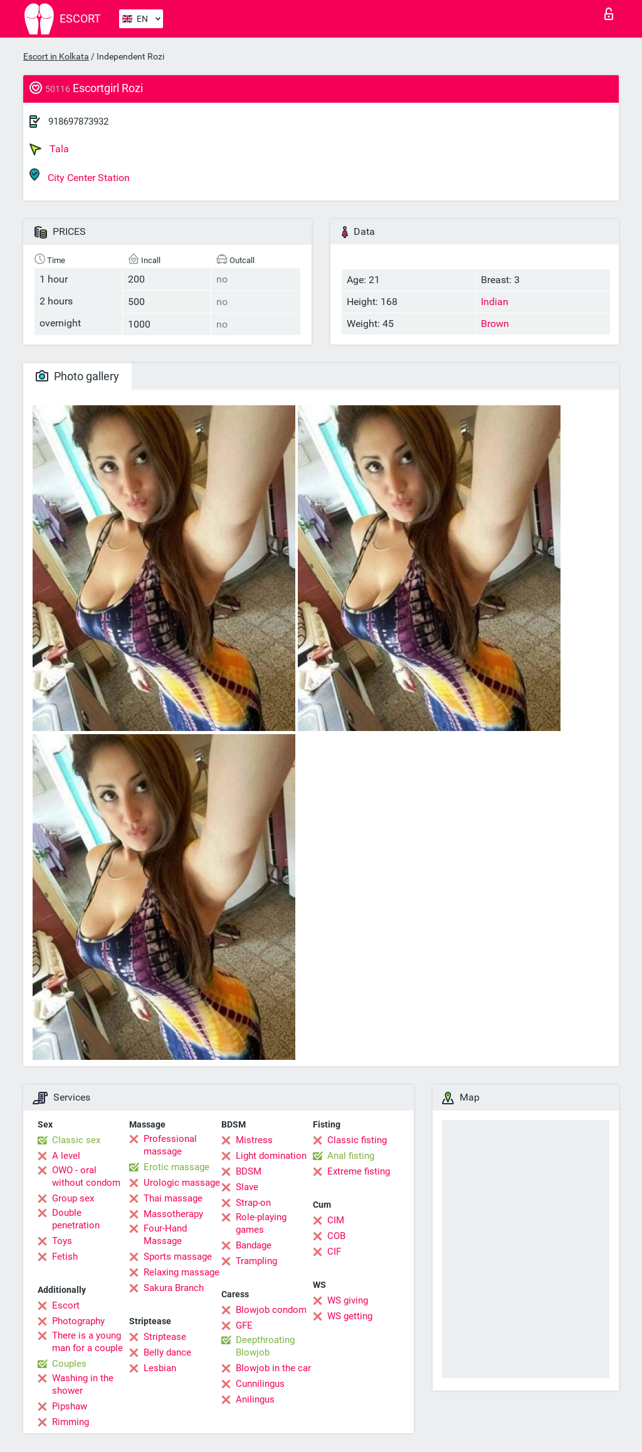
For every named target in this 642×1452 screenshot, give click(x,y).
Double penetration (76, 1219)
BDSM (248, 1171)
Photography (78, 1321)
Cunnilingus (260, 1383)
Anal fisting (350, 1155)
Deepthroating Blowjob (265, 1346)
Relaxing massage (181, 1272)
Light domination (271, 1155)
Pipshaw (69, 1406)
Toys (62, 1241)
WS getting (349, 1316)
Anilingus (255, 1399)
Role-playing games (261, 1223)
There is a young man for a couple (87, 1342)
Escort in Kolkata (56, 56)
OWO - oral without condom (86, 1176)
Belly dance (167, 1352)
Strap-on (253, 1202)
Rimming (70, 1422)
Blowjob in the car (273, 1368)
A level (66, 1155)
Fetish (65, 1256)
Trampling (256, 1261)
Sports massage (178, 1256)
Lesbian (160, 1368)
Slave (247, 1187)
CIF (334, 1251)
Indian (494, 302)
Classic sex (76, 1140)
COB (336, 1236)
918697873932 (78, 121)
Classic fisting (357, 1140)
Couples (69, 1363)
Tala (49, 149)
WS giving (347, 1300)
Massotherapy (173, 1214)
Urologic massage (182, 1182)
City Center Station (79, 176)
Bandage (253, 1245)
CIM (335, 1220)
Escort (66, 1305)
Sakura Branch (174, 1288)
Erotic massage (176, 1167)
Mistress (254, 1140)
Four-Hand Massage (165, 1235)
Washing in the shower (82, 1384)
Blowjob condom (271, 1309)
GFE (244, 1325)
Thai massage (173, 1198)
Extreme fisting (358, 1171)
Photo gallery (77, 376)
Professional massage (170, 1145)
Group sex (73, 1198)
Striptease (165, 1336)
